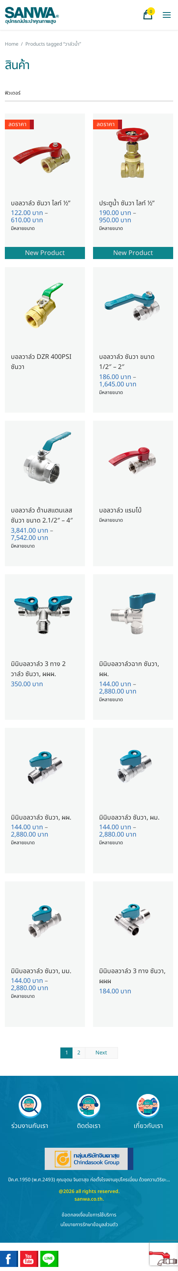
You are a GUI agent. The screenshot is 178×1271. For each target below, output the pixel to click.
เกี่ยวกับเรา (148, 1112)
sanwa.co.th (89, 1199)
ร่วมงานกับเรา (29, 1112)
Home (12, 44)
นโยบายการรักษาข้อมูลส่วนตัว (89, 1224)
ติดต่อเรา (89, 1112)
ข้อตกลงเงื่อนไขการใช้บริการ (89, 1214)
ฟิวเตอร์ (13, 93)
